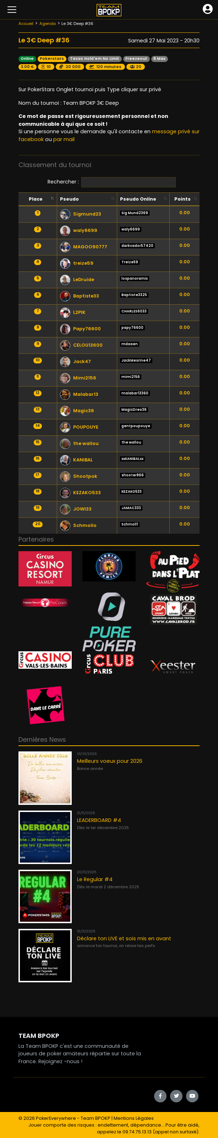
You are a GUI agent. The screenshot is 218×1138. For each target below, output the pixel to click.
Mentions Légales (134, 1118)
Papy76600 (80, 329)
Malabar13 (79, 394)
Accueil (25, 23)
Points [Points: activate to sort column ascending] (182, 199)
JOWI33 (76, 509)
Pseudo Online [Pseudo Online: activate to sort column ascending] (138, 199)
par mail (64, 139)
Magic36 (77, 411)
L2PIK (73, 312)
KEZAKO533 (80, 493)
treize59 (76, 263)
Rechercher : (111, 182)
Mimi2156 (78, 378)
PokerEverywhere (56, 1118)
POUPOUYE (79, 427)
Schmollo (78, 525)
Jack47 (75, 361)
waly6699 (78, 230)
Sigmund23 (80, 214)
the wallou (79, 443)
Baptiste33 (79, 296)
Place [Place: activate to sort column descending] (36, 199)
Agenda (47, 23)
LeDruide (77, 279)
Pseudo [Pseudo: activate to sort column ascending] (69, 199)
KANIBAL (76, 460)
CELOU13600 (81, 345)
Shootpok (78, 476)
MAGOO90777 (83, 247)
